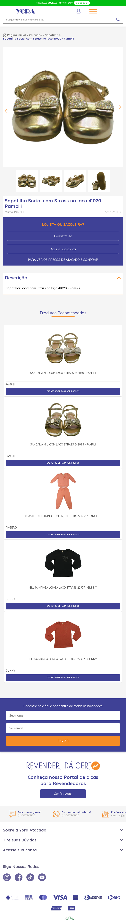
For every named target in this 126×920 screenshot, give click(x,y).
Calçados (35, 35)
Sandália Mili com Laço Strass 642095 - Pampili (63, 444)
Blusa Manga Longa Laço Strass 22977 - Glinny (63, 587)
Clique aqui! (82, 3)
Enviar (63, 741)
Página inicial (16, 35)
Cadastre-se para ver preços (63, 391)
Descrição (16, 278)
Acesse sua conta (63, 249)
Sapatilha (51, 35)
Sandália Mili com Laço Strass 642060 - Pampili (63, 373)
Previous (7, 111)
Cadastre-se (63, 236)
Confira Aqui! (63, 794)
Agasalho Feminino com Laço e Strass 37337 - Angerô (63, 516)
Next (119, 107)
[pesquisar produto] (118, 20)
